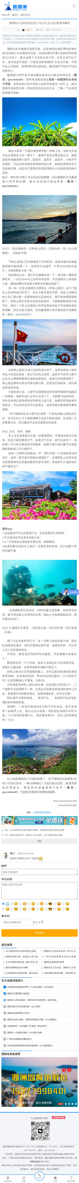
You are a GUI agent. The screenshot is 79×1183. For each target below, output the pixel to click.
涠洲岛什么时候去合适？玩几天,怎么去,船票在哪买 (60, 952)
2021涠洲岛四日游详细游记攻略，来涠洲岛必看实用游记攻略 (37, 830)
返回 (40, 841)
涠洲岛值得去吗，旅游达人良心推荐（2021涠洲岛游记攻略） (37, 835)
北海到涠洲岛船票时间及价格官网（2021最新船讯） (28, 1045)
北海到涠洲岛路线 (42, 812)
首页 (16, 15)
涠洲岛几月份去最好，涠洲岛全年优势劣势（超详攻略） (30, 1000)
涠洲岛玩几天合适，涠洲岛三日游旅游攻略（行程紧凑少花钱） (60, 968)
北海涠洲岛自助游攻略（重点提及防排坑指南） (22, 974)
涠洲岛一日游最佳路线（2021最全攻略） (23, 1032)
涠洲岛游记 (25, 15)
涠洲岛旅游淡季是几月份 (16, 1013)
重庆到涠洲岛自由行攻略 (17, 967)
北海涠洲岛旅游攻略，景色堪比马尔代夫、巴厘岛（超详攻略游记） (60, 974)
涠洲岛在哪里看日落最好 (16, 993)
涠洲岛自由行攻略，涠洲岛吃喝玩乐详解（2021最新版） (30, 1019)
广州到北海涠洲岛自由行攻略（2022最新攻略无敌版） (60, 957)
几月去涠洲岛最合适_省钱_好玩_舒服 (22, 963)
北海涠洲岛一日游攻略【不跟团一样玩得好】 (25, 1026)
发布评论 (39, 933)
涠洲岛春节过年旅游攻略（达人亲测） (22, 1006)
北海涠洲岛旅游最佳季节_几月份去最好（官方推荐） (29, 987)
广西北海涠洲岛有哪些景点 (17, 1039)
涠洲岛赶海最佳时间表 (54, 962)
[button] (60, 1104)
